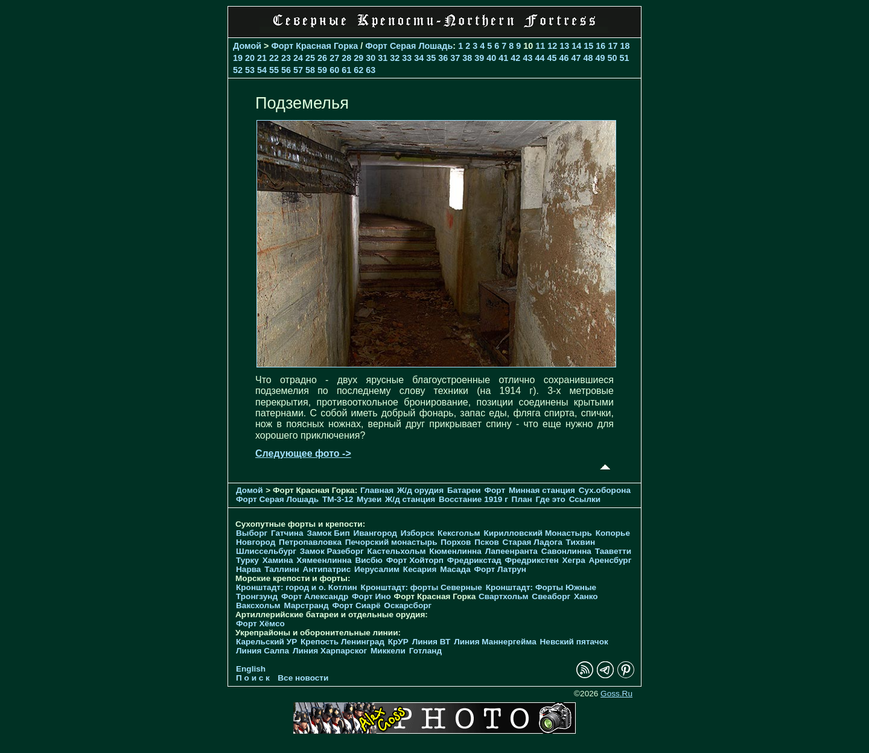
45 (551, 58)
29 (358, 58)
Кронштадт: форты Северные (421, 587)
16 (600, 46)
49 (600, 58)
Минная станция (542, 490)
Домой (247, 46)
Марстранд (306, 605)
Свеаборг (551, 596)
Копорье (613, 533)
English (251, 668)
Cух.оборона (605, 490)
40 (491, 58)
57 (298, 70)
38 (467, 58)
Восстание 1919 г (473, 499)
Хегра (573, 560)
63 (370, 70)
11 (540, 46)
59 (322, 70)
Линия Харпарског (330, 650)
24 (298, 58)
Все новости (303, 677)
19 (238, 58)
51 (624, 58)
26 (322, 58)
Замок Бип (328, 533)
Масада (455, 569)
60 (334, 70)
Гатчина (287, 533)
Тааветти (613, 551)
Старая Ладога (532, 542)
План (522, 499)
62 (358, 70)
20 (250, 58)
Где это (550, 499)
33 (407, 58)
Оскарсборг (407, 605)
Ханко (586, 596)
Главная (376, 490)
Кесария (420, 569)
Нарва (248, 569)
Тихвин (581, 542)
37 (455, 58)
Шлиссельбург (266, 551)
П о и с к (253, 677)
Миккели (388, 650)
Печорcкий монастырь (391, 542)
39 (479, 58)
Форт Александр (314, 596)
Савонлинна (566, 551)
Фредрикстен (531, 560)
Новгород (255, 542)
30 (370, 58)
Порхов (456, 542)
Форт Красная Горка (315, 46)
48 (588, 58)
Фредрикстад (474, 560)
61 (346, 70)
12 (552, 46)
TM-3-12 (337, 499)
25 (310, 58)
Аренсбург (609, 560)
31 (382, 58)
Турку (247, 560)
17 (612, 46)
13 (564, 46)
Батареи (464, 490)
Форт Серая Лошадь (409, 46)
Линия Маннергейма (495, 641)
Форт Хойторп (415, 560)
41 (503, 58)
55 (274, 70)
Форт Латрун (500, 569)
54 (262, 70)
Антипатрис (327, 569)
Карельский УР (266, 641)
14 (576, 46)
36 (443, 58)
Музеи (369, 499)
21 (262, 58)
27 (334, 58)
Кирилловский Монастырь (537, 533)
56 (286, 70)
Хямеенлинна (323, 560)
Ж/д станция (410, 499)
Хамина (278, 560)
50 (612, 58)
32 (394, 58)
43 (527, 58)
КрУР (398, 641)
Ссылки (585, 499)
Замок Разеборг (332, 551)
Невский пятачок (574, 641)
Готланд (425, 650)
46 (563, 58)
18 (624, 46)
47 (576, 58)
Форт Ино (371, 596)
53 (250, 70)
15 (588, 46)
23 (286, 58)
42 (515, 58)
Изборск (417, 533)
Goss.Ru (616, 693)
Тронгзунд (257, 596)
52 (238, 70)
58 (310, 70)
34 (419, 58)
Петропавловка (310, 542)
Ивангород (375, 533)
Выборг (251, 533)
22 (274, 58)
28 (346, 58)
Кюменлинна (455, 551)
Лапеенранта (511, 551)
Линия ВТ (431, 641)
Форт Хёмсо (260, 623)
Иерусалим (376, 569)
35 (431, 58)
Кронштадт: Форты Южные (541, 587)
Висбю (369, 560)
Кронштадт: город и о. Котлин (296, 587)
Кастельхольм (397, 551)
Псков (486, 542)
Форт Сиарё (356, 605)
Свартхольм (504, 596)
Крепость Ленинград (342, 641)
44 (539, 58)
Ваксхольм (258, 605)
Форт (494, 490)
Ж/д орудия (420, 490)
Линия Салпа (262, 650)
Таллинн (281, 569)
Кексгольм (459, 533)
